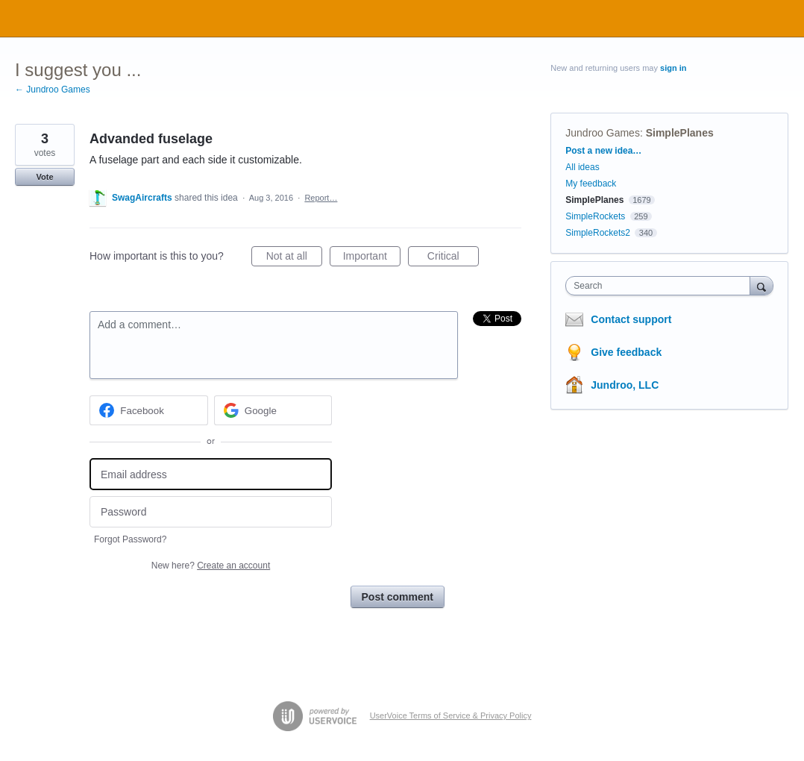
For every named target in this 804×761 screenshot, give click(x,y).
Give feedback (626, 352)
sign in (673, 67)
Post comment (397, 597)
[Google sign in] (273, 410)
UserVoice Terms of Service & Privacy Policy (451, 715)
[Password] (210, 512)
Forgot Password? (130, 539)
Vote (44, 176)
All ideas (582, 167)
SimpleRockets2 (597, 233)
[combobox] (661, 286)
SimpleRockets (595, 216)
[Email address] (210, 474)
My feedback (590, 183)
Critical (453, 258)
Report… (320, 197)
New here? (210, 565)
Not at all (294, 258)
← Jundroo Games (52, 89)
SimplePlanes (680, 133)
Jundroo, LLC (625, 385)
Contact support (631, 319)
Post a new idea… (603, 150)
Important (372, 258)
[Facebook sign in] (148, 410)
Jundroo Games (602, 133)
